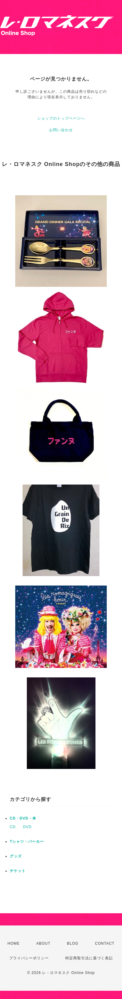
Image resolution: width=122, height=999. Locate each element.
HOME (14, 943)
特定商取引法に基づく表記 (89, 958)
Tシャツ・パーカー (27, 841)
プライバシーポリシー (29, 958)
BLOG (72, 943)
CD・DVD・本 (23, 818)
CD (13, 827)
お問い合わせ (61, 130)
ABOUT (43, 943)
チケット (18, 871)
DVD (27, 827)
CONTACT (104, 943)
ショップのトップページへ (61, 118)
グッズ (16, 856)
